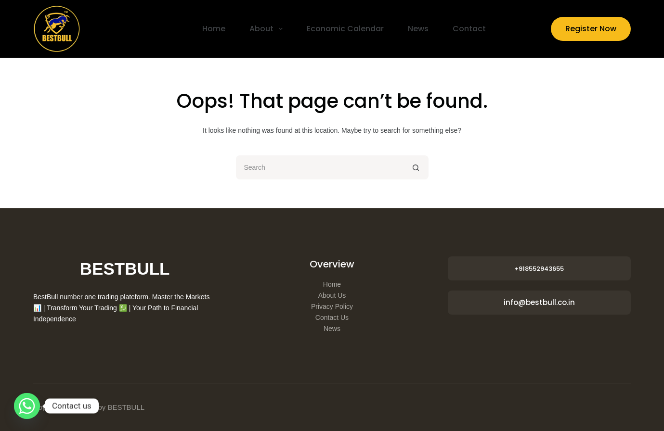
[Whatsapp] (27, 406)
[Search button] (416, 167)
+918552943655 (539, 268)
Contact (469, 28)
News (418, 28)
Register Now (590, 28)
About (267, 29)
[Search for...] (320, 167)
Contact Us (332, 317)
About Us (332, 295)
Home (213, 28)
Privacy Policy (332, 306)
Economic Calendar (345, 28)
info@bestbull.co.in (539, 302)
